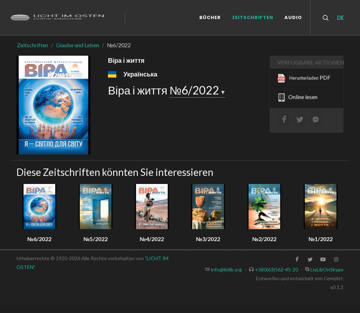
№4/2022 (152, 238)
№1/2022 (321, 238)
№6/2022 (195, 90)
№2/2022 (264, 238)
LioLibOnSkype (326, 269)
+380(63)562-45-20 (276, 269)
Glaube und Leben (77, 45)
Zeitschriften (32, 45)
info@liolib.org (226, 269)
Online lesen (297, 97)
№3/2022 (208, 238)
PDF (303, 78)
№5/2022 (96, 238)
